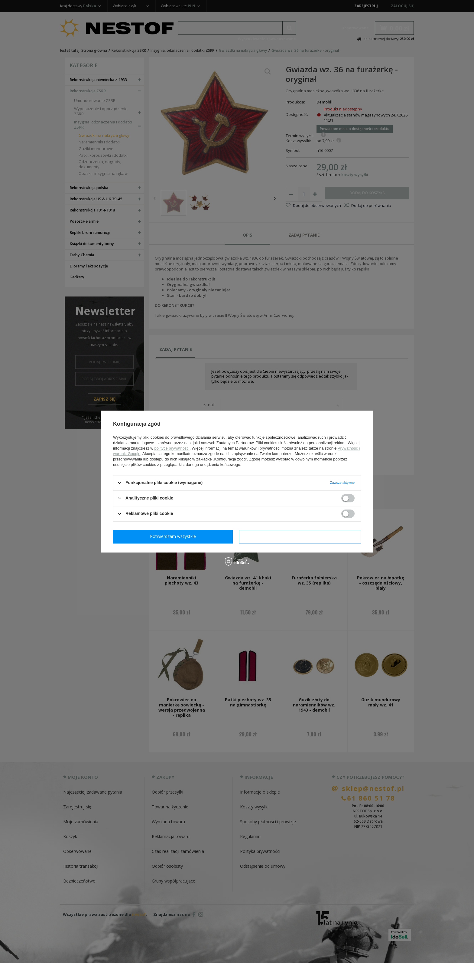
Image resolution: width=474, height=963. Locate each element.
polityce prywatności (172, 448)
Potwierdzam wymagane (174, 536)
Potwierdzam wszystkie (301, 536)
